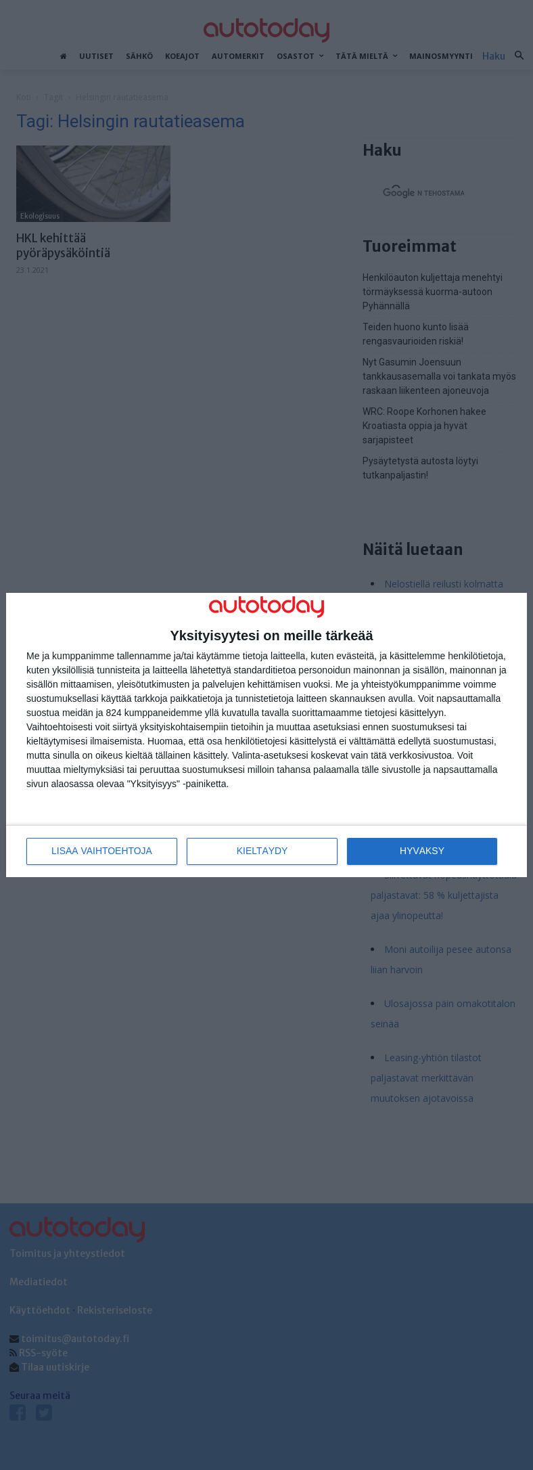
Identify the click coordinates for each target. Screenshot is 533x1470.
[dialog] (266, 735)
